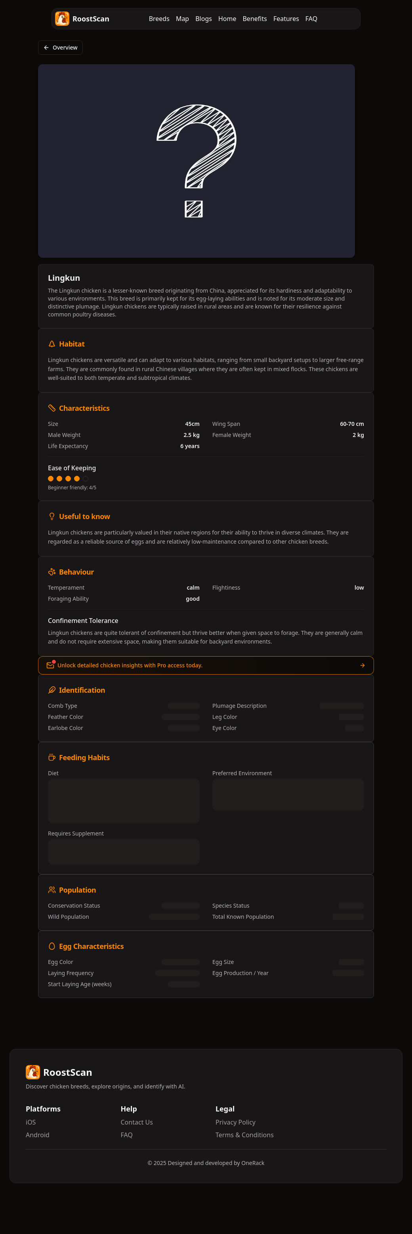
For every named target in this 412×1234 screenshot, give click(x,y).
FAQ (311, 18)
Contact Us (137, 1122)
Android (38, 1135)
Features (286, 18)
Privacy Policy (236, 1122)
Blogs (203, 18)
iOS (31, 1122)
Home (227, 18)
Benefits (254, 18)
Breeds (159, 18)
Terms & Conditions (245, 1135)
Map (182, 18)
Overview (60, 47)
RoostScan (82, 18)
